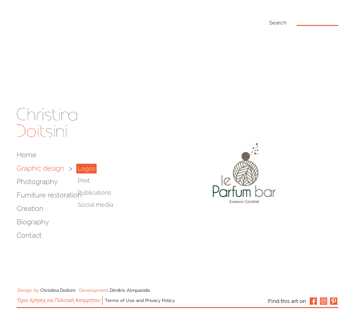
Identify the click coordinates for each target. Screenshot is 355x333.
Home (27, 155)
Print (84, 180)
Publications (94, 192)
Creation (30, 208)
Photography (37, 182)
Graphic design (40, 168)
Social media (95, 204)
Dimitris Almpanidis (130, 290)
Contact (29, 235)
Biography (33, 222)
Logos (86, 168)
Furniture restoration (49, 195)
